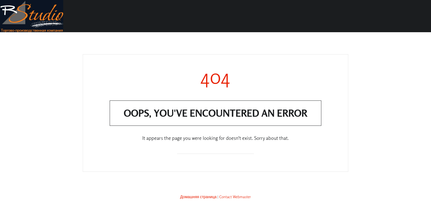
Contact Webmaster (235, 196)
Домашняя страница (198, 196)
